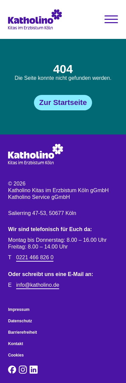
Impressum (19, 309)
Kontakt (15, 343)
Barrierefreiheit (22, 332)
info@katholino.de (37, 285)
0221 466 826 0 (34, 257)
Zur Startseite (63, 102)
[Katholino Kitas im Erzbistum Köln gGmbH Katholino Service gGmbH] (35, 19)
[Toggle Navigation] (111, 19)
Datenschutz (20, 321)
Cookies (16, 355)
